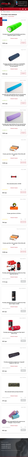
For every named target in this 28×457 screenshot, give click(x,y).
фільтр (1, 21)
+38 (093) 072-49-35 (22, 5)
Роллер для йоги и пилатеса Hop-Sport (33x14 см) (14, 333)
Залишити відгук (14, 38)
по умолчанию (11, 16)
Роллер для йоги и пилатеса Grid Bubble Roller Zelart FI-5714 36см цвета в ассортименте (14, 65)
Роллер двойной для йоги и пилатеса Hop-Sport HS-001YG (14, 273)
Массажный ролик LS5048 (14, 183)
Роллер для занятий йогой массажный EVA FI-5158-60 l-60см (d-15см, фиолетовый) (14, 125)
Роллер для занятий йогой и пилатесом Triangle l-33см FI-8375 (14, 422)
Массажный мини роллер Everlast (14, 391)
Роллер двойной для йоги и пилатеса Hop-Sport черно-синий (14, 303)
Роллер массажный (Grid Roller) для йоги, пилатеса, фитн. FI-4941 (14, 35)
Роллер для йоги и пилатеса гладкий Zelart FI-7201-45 (14, 362)
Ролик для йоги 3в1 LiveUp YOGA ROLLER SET (14, 154)
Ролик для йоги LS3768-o (14, 213)
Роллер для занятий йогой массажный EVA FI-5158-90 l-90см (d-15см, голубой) (14, 95)
